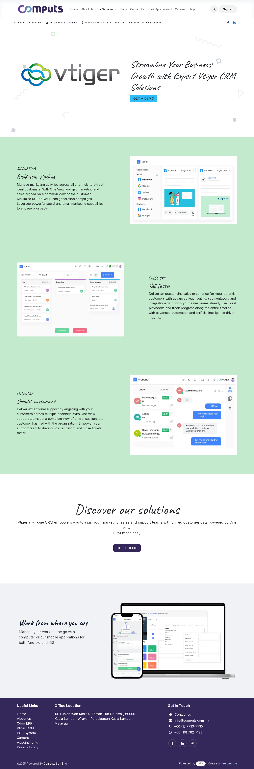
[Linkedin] (183, 743)
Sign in (228, 9)
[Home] (193, 743)
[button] (214, 9)
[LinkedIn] (234, 22)
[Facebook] (228, 22)
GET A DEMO (143, 98)
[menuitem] (74, 9)
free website (228, 763)
